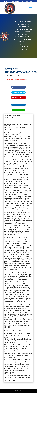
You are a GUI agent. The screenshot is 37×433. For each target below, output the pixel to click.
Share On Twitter (19, 92)
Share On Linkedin (19, 105)
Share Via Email (19, 110)
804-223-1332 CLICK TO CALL (12, 1)
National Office (21, 79)
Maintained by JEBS (18, 390)
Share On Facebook (19, 87)
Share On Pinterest (19, 97)
